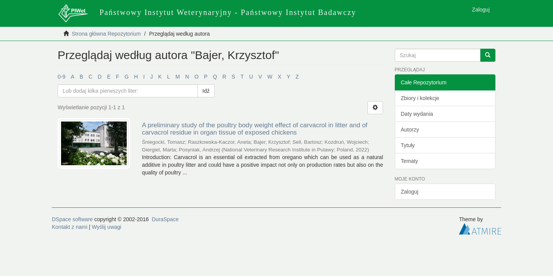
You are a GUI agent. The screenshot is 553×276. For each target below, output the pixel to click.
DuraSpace (165, 219)
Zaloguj (410, 192)
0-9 (61, 77)
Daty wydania (417, 114)
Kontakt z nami (70, 227)
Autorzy (410, 130)
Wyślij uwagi (106, 227)
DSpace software (72, 219)
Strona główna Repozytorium (106, 34)
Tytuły (408, 145)
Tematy (409, 161)
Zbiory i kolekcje (420, 98)
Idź (206, 91)
